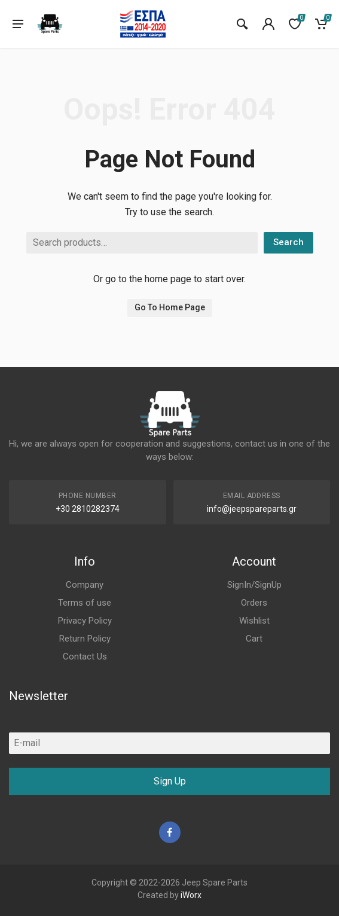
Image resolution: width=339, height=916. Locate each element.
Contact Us (85, 656)
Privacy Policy (85, 620)
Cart (254, 638)
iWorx (191, 895)
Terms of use (84, 602)
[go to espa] (143, 24)
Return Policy (85, 638)
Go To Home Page (170, 307)
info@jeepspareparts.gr (252, 509)
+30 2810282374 (88, 509)
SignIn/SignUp (254, 584)
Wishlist (254, 620)
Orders (254, 602)
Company (84, 584)
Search (288, 242)
